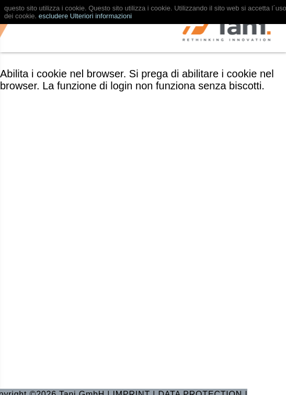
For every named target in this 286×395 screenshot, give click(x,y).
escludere (53, 16)
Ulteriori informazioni (101, 16)
